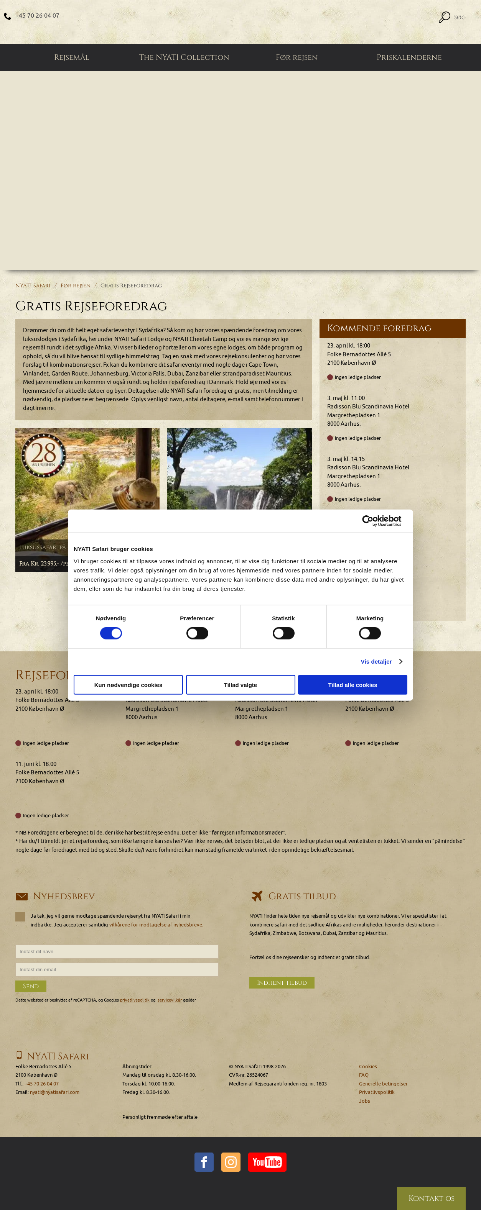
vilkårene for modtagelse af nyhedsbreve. (156, 924)
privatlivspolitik (135, 1000)
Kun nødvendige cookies (128, 684)
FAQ (364, 1075)
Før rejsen (297, 57)
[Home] (240, 22)
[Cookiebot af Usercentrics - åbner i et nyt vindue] (373, 521)
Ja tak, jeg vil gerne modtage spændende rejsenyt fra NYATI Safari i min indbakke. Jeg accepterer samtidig (111, 920)
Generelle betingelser (383, 1083)
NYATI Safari (33, 285)
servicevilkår (170, 1000)
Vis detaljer (376, 661)
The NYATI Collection (184, 57)
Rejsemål (71, 57)
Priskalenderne (409, 57)
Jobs (364, 1101)
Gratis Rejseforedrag (131, 285)
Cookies (368, 1066)
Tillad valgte (240, 684)
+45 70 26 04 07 (37, 16)
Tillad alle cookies (352, 684)
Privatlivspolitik (377, 1092)
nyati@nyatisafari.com (54, 1092)
